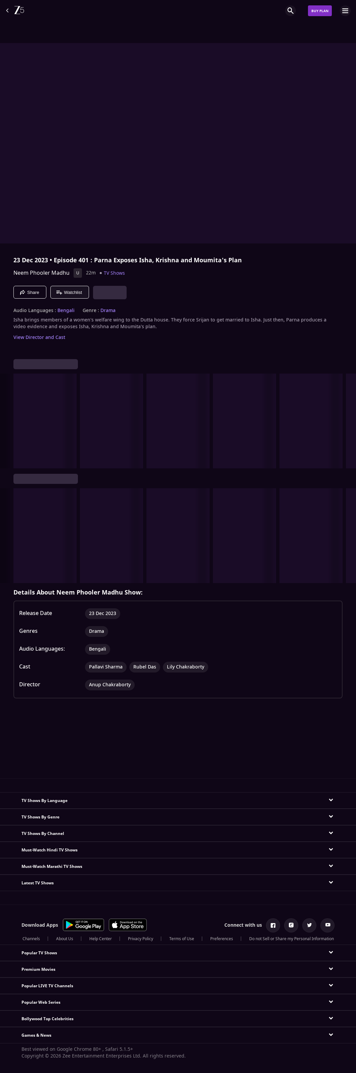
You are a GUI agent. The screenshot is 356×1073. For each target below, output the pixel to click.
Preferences (221, 939)
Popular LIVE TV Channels (47, 986)
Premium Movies (38, 969)
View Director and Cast (39, 337)
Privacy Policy (140, 939)
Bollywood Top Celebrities (47, 1019)
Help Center (100, 939)
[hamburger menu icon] (345, 10)
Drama (108, 310)
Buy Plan (319, 10)
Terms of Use (181, 939)
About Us (64, 939)
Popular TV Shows (39, 953)
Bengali (66, 310)
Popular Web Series (40, 1002)
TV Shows (114, 273)
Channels (31, 939)
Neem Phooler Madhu (41, 273)
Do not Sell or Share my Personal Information (291, 939)
